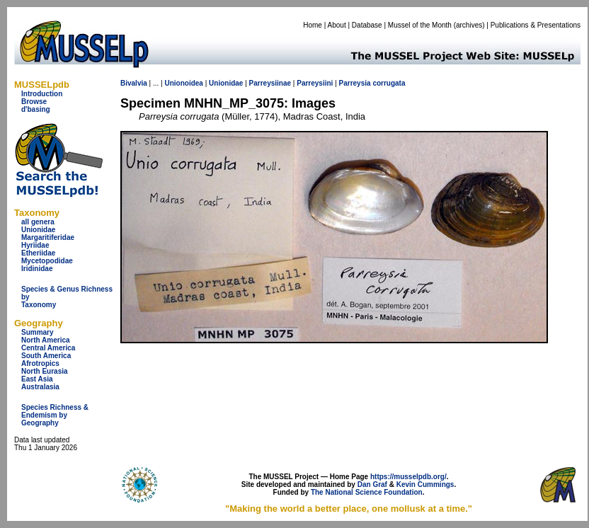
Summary (37, 332)
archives (469, 25)
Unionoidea (183, 83)
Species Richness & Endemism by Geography (54, 415)
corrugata (388, 83)
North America (45, 340)
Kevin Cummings (425, 484)
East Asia (37, 379)
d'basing (35, 109)
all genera (38, 222)
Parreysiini (315, 83)
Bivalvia (133, 83)
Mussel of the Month (420, 25)
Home (312, 25)
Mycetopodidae (47, 261)
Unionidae (38, 230)
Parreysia (355, 83)
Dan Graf (372, 484)
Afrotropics (40, 363)
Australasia (40, 387)
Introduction (41, 94)
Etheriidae (38, 253)
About (337, 25)
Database (367, 25)
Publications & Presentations (536, 25)
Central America (48, 348)
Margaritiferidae (47, 237)
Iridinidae (36, 268)
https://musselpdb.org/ (408, 477)
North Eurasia (44, 371)
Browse (34, 101)
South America (46, 356)
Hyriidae (35, 245)
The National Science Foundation (367, 492)
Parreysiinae (270, 83)
